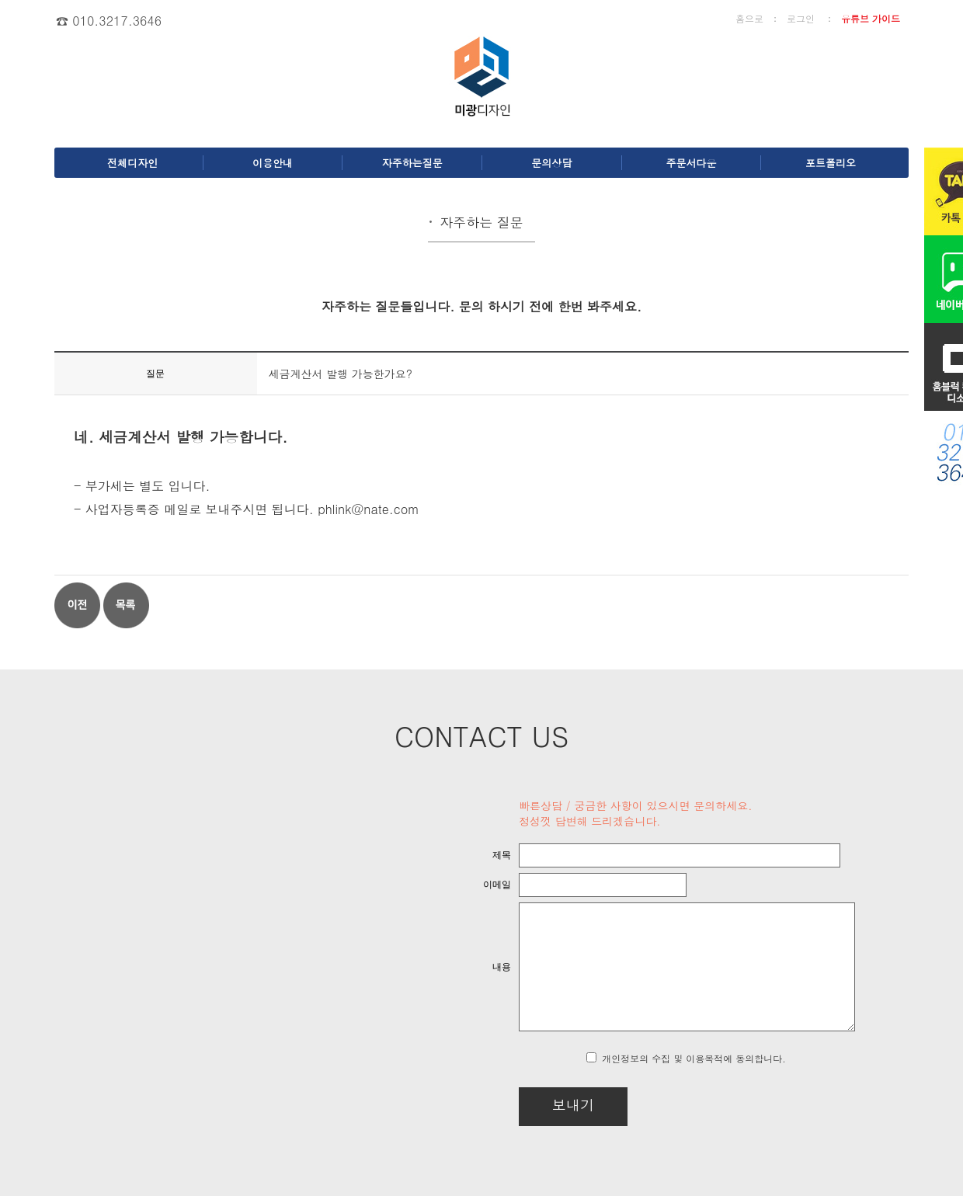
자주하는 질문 (481, 222)
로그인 (801, 18)
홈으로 (749, 18)
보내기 (533, 1104)
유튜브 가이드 (870, 18)
